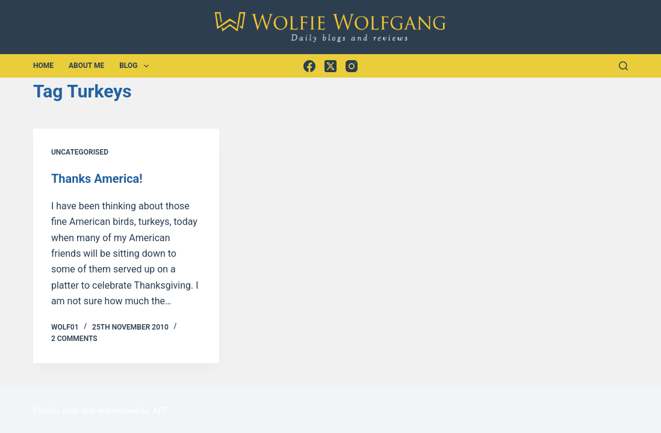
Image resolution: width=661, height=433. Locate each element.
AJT (159, 411)
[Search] (623, 65)
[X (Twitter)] (330, 66)
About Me (86, 65)
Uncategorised (79, 152)
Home (43, 65)
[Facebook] (309, 66)
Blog (136, 66)
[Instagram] (352, 66)
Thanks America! (97, 178)
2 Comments (74, 338)
